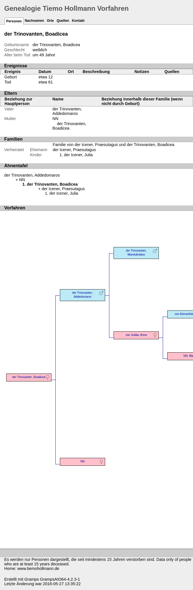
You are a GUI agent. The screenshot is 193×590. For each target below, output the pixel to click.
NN (55, 118)
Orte (50, 21)
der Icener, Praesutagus (74, 149)
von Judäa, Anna (136, 334)
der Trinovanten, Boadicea (69, 125)
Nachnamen (34, 21)
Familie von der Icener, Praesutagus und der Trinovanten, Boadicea (113, 144)
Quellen (63, 21)
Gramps (31, 579)
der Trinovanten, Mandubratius (136, 252)
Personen (14, 21)
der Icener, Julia (78, 155)
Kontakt (78, 21)
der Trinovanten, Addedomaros (67, 111)
